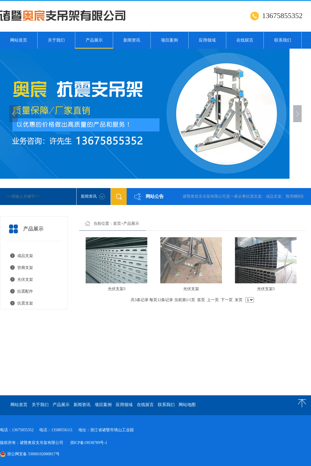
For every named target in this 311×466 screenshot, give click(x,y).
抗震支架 (25, 303)
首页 (117, 223)
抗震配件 (25, 291)
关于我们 (56, 40)
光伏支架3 (117, 289)
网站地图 (187, 404)
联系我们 (282, 40)
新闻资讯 (131, 40)
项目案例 (169, 40)
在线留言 (244, 40)
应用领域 (207, 40)
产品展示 (94, 43)
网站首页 (18, 40)
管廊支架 (25, 268)
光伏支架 (26, 279)
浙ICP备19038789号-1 (88, 443)
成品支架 (25, 256)
